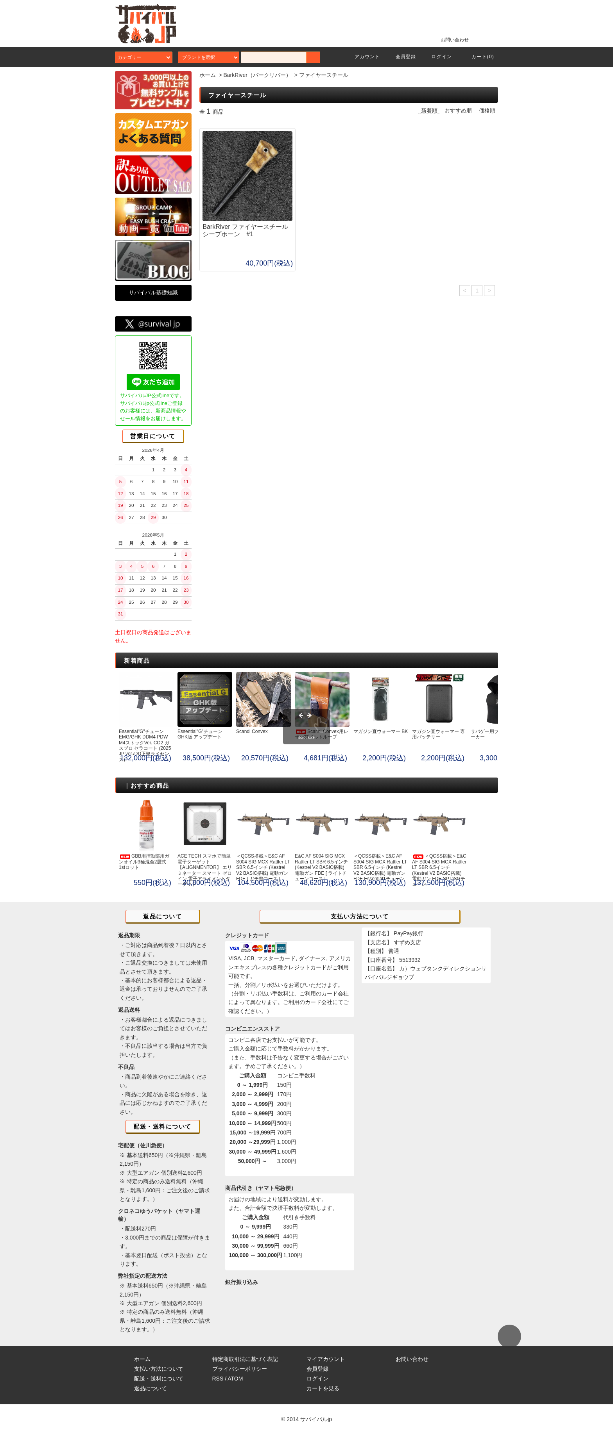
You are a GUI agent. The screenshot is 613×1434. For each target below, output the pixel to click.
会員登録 (401, 56)
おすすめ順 (458, 110)
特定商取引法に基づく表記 (245, 1359)
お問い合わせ (450, 39)
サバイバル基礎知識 (153, 292)
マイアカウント (325, 1359)
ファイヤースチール (323, 75)
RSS (218, 1378)
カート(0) (478, 56)
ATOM (235, 1378)
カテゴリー (144, 57)
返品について (150, 1388)
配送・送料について (158, 1378)
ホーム (207, 75)
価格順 (487, 110)
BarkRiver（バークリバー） (257, 75)
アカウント (362, 56)
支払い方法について (158, 1369)
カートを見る (322, 1388)
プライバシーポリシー (239, 1369)
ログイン (437, 56)
